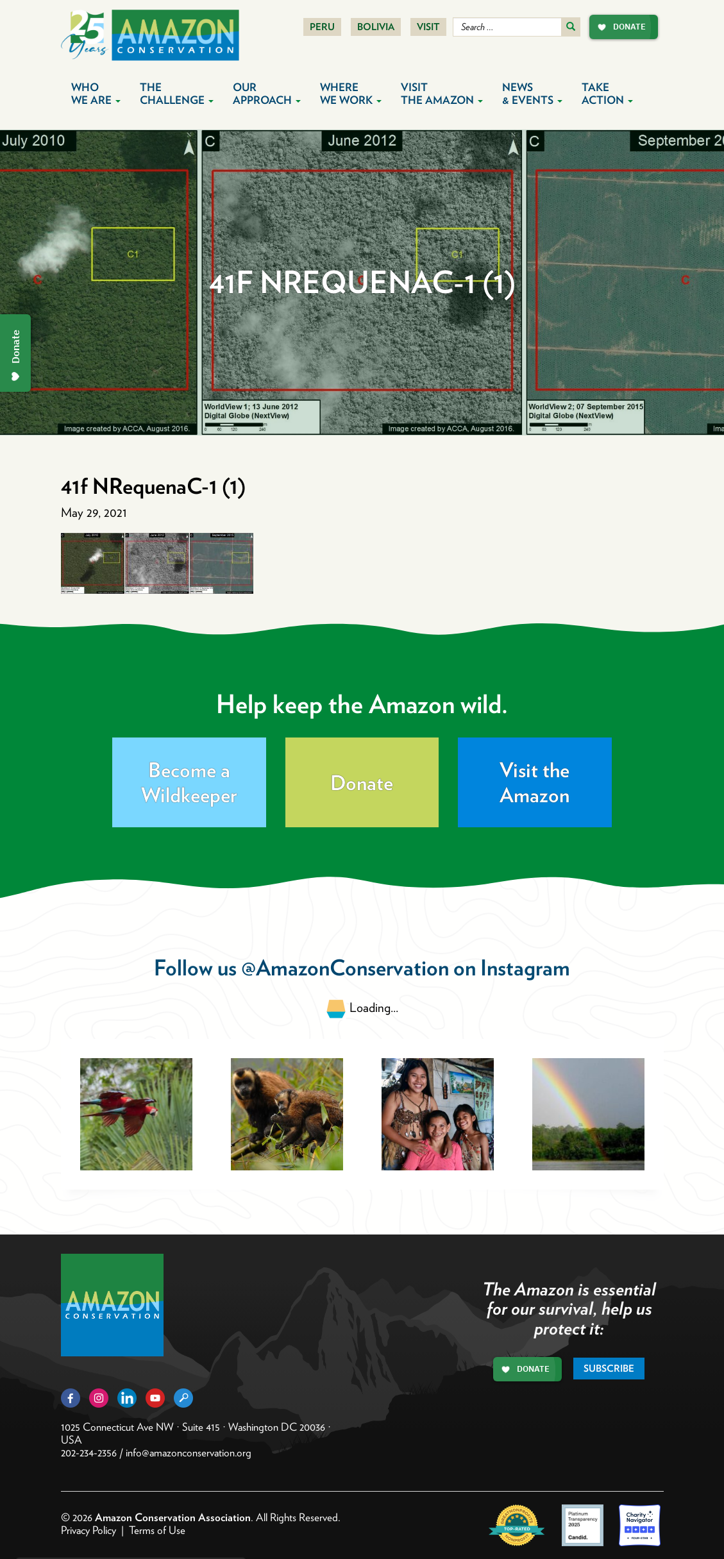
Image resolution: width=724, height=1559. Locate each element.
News (532, 93)
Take (607, 93)
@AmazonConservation (345, 967)
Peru (322, 27)
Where (351, 93)
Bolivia (375, 27)
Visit (428, 27)
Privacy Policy (88, 1530)
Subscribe (609, 1368)
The (177, 93)
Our (267, 93)
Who (96, 93)
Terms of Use (157, 1530)
